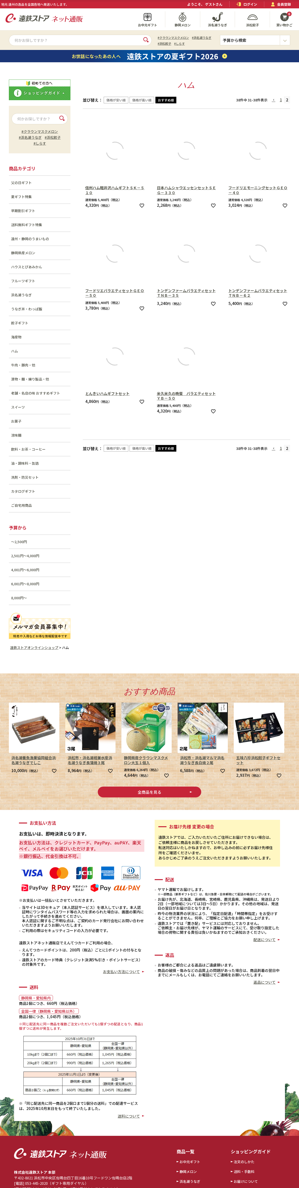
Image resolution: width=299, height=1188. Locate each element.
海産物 (16, 336)
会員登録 (281, 4)
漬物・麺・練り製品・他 (30, 379)
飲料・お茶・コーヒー (28, 449)
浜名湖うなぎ (21, 294)
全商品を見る (149, 792)
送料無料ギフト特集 (26, 224)
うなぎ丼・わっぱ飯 (26, 308)
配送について (264, 939)
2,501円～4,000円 (25, 555)
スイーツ (18, 407)
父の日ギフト (21, 182)
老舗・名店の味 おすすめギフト (35, 393)
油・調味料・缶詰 (25, 463)
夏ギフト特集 (21, 196)
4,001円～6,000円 (25, 569)
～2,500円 (19, 541)
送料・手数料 (244, 1171)
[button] (274, 100)
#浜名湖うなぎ (201, 37)
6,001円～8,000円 (25, 583)
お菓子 (16, 421)
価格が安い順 (116, 100)
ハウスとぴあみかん (26, 266)
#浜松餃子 (164, 43)
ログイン (246, 4)
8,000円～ (19, 597)
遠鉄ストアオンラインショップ (34, 647)
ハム (14, 350)
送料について (129, 1116)
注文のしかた (244, 1161)
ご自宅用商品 (21, 505)
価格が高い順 (141, 100)
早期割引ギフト (23, 210)
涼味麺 (16, 435)
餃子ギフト (19, 322)
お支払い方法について (121, 971)
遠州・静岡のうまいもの (30, 238)
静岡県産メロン (23, 252)
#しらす (179, 43)
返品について (264, 982)
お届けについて (246, 1181)
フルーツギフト (23, 280)
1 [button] (281, 100)
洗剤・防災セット (25, 477)
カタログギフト (23, 491)
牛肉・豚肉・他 (23, 365)
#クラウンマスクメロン (173, 37)
